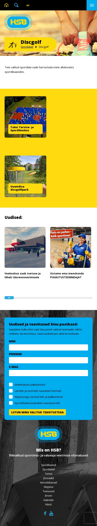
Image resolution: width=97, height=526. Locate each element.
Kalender (48, 500)
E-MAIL (14, 366)
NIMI (12, 341)
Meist (48, 504)
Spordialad (27, 47)
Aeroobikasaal (48, 482)
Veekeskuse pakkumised (30, 384)
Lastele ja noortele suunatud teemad (38, 391)
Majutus (48, 487)
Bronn (48, 495)
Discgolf (43, 47)
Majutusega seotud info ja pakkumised (39, 397)
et (27, 5)
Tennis (49, 473)
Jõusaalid (48, 478)
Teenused (48, 491)
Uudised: (13, 217)
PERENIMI (15, 354)
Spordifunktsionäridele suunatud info (37, 403)
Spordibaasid (48, 465)
